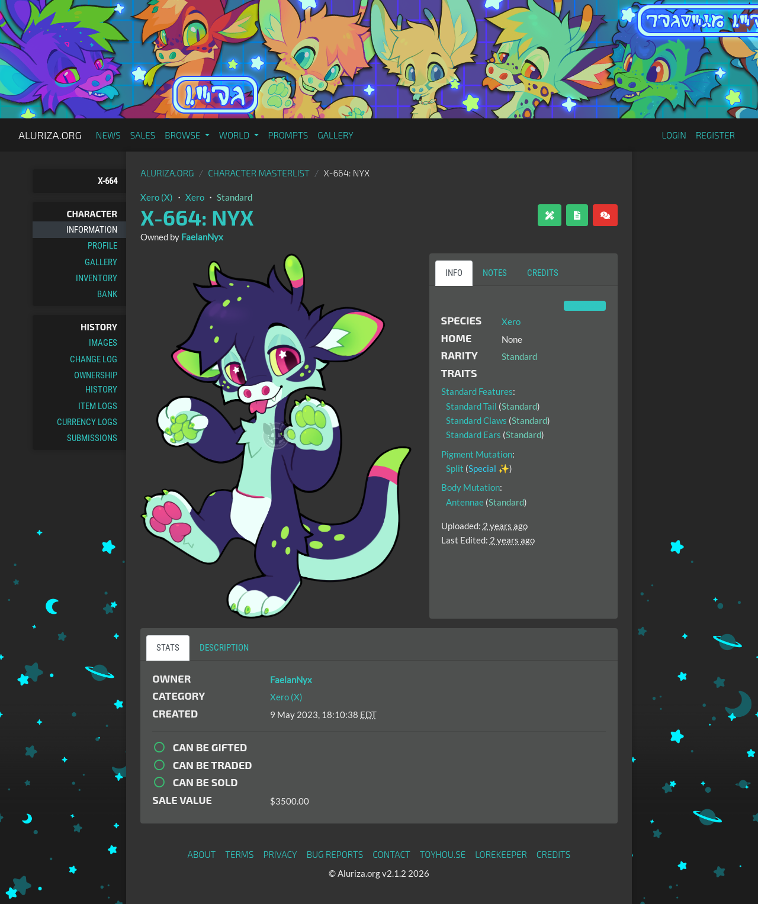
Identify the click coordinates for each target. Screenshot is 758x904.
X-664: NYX (196, 217)
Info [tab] (453, 273)
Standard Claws (476, 420)
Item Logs (97, 406)
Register (715, 135)
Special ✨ (488, 468)
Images (103, 342)
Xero (194, 197)
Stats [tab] (167, 647)
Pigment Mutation (476, 454)
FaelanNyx (202, 236)
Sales (143, 135)
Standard (234, 197)
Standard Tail (471, 406)
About (202, 854)
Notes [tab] (495, 273)
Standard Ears (473, 434)
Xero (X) (156, 197)
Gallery (335, 135)
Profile (102, 245)
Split (455, 468)
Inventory (96, 278)
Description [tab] (224, 647)
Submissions (92, 438)
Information (91, 229)
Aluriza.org (50, 134)
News (108, 135)
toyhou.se (442, 854)
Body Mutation (470, 487)
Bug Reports (335, 854)
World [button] (235, 135)
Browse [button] (183, 135)
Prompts (288, 135)
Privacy (280, 854)
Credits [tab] (542, 273)
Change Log (93, 359)
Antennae (465, 502)
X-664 (107, 181)
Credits (554, 854)
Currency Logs (87, 422)
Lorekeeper (501, 854)
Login (673, 135)
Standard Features (477, 391)
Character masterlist (259, 173)
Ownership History (95, 382)
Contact (391, 854)
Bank (107, 294)
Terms (239, 854)
